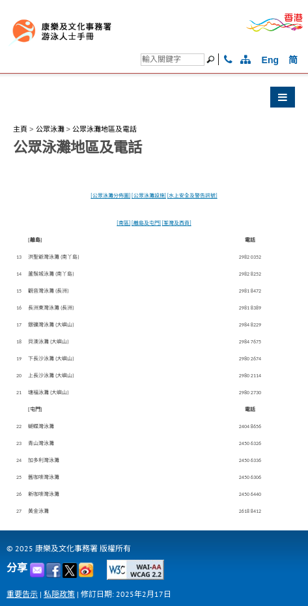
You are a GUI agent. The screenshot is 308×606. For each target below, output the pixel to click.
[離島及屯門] (146, 223)
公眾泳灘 (50, 129)
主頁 (20, 129)
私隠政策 (59, 594)
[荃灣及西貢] (176, 223)
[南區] (123, 223)
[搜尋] (172, 59)
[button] (154, 100)
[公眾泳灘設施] (149, 195)
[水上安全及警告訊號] (192, 195)
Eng (270, 60)
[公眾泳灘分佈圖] (110, 195)
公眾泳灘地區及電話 (104, 129)
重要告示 (22, 594)
